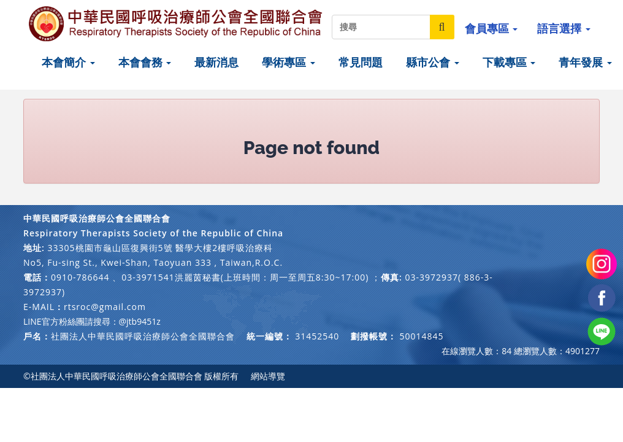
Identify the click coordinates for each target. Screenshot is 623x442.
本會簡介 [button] (68, 62)
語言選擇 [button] (564, 28)
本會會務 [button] (145, 62)
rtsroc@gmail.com (105, 306)
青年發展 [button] (585, 62)
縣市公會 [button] (432, 62)
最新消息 (216, 62)
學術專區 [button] (288, 62)
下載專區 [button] (509, 62)
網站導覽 (268, 376)
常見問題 (360, 62)
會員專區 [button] (491, 28)
